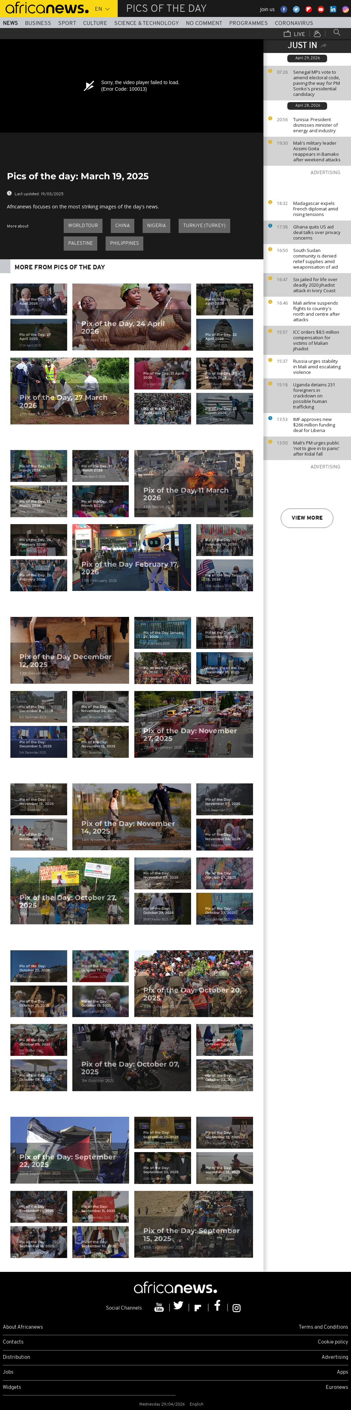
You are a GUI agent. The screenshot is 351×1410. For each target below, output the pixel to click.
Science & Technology (146, 23)
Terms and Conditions (323, 1327)
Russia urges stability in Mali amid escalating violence (317, 366)
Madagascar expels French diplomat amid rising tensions (315, 208)
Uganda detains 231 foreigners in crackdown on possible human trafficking (314, 396)
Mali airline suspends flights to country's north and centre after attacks (316, 311)
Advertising (335, 1357)
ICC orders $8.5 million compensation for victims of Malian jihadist (316, 340)
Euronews (337, 1387)
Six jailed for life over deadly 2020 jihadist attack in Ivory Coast (315, 285)
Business (38, 23)
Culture (95, 23)
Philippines (124, 243)
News (10, 23)
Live (294, 34)
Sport (67, 23)
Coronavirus (294, 23)
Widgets (12, 1387)
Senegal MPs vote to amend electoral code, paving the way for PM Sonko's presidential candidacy (316, 83)
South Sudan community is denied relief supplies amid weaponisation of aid (315, 259)
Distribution (16, 1357)
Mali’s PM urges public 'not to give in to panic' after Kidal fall (316, 448)
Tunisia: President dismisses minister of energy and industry (315, 125)
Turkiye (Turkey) (204, 225)
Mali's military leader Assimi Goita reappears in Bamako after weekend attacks (317, 151)
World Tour (83, 225)
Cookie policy (333, 1342)
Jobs (8, 1372)
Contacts (13, 1342)
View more (307, 518)
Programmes (248, 23)
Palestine (80, 243)
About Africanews (23, 1327)
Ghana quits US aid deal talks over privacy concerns (317, 232)
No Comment (204, 23)
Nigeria (156, 225)
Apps (342, 1372)
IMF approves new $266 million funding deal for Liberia (314, 424)
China (122, 225)
